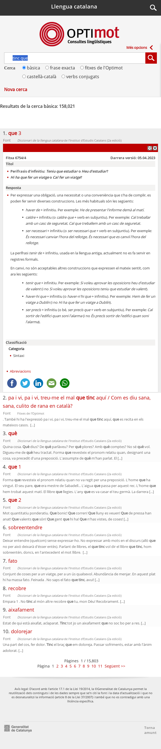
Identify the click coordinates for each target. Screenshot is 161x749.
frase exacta (60, 68)
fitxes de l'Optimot (101, 68)
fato (12, 560)
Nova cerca (15, 89)
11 (100, 666)
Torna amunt (148, 730)
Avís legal (21, 689)
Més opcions (136, 47)
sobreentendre (25, 527)
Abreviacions (20, 371)
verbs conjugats (80, 77)
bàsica (31, 68)
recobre (17, 588)
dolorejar (21, 631)
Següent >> (115, 666)
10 (93, 666)
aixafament (21, 609)
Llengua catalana (74, 6)
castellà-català (39, 77)
